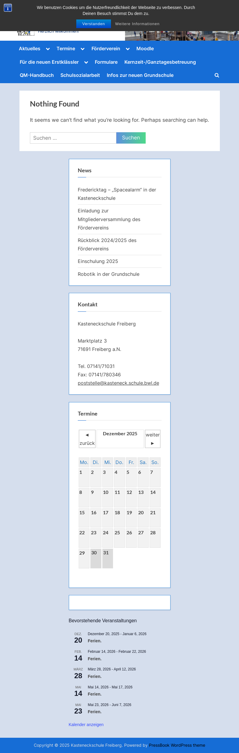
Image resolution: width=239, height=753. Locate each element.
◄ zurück (87, 439)
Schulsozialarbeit (80, 75)
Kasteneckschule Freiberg (72, 23)
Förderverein (106, 48)
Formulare (106, 62)
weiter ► (153, 439)
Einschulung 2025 (98, 261)
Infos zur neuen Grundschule (140, 75)
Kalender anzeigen (86, 724)
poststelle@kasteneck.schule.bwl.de (118, 383)
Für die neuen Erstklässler (49, 62)
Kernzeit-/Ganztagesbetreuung (160, 62)
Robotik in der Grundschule (108, 274)
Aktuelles (29, 48)
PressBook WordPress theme (177, 745)
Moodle (145, 48)
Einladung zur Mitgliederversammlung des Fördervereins (109, 219)
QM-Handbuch (37, 75)
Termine (66, 48)
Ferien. (95, 640)
